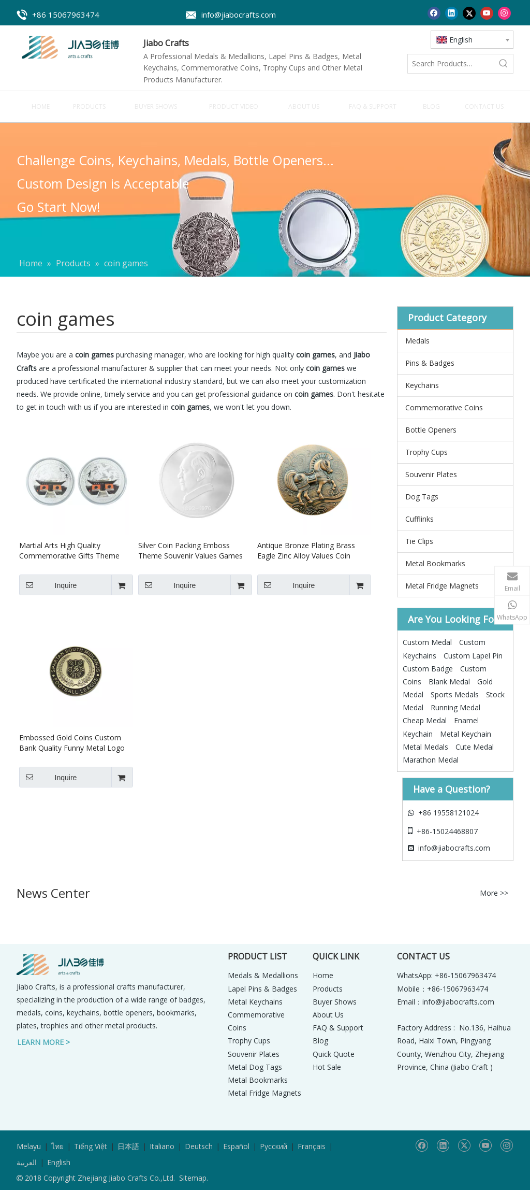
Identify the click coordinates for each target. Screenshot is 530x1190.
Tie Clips (419, 541)
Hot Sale (327, 1067)
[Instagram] (504, 13)
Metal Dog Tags (255, 1067)
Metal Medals (425, 747)
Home (323, 975)
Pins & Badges (429, 363)
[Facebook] (434, 13)
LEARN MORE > (43, 1042)
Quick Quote (334, 1054)
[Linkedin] (451, 13)
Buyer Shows (335, 1002)
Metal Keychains (255, 1002)
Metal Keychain (465, 734)
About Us (328, 1015)
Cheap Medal (425, 720)
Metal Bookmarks (435, 563)
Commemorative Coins (444, 407)
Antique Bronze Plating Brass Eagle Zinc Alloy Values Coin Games (306, 550)
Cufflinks (419, 519)
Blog (320, 1040)
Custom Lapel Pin (473, 656)
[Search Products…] (451, 63)
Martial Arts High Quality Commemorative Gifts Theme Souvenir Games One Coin (69, 550)
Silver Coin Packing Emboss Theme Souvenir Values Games (190, 550)
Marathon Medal (431, 760)
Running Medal (455, 707)
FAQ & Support (338, 1028)
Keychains (422, 385)
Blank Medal (449, 681)
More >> (494, 893)
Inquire (48, 585)
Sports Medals (455, 694)
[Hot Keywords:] (503, 63)
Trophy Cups (426, 452)
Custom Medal (427, 642)
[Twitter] (469, 13)
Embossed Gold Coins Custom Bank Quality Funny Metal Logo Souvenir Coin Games (72, 743)
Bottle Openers (431, 430)
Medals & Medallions (263, 975)
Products (328, 989)
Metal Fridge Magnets (442, 586)
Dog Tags (421, 496)
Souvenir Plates (431, 474)
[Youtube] (486, 13)
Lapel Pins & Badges (262, 989)
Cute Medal (474, 747)
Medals (417, 341)
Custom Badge (428, 668)
